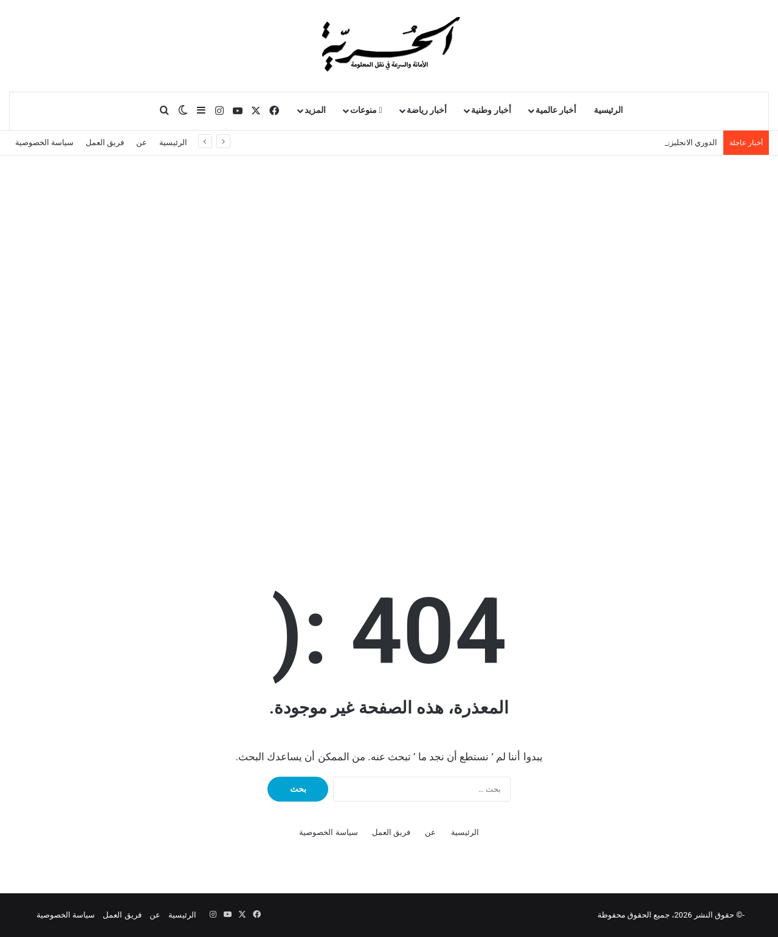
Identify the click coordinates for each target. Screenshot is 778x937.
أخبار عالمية (556, 110)
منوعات (366, 110)
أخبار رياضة (427, 110)
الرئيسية (608, 110)
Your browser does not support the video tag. (474, 441)
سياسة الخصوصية (44, 142)
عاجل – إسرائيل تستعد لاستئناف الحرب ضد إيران (636, 142)
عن (141, 142)
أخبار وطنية (491, 110)
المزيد (315, 110)
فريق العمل (105, 142)
